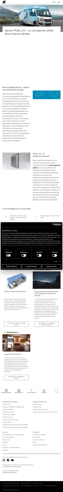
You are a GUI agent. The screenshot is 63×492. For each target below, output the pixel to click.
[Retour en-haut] (59, 477)
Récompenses (36, 437)
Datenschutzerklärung (21, 247)
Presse (34, 442)
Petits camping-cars (7, 417)
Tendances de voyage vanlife (40, 409)
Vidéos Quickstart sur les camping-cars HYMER (14, 424)
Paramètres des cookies (50, 485)
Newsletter (5, 450)
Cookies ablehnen (11, 266)
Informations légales (26, 485)
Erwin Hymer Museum (38, 439)
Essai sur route (6, 439)
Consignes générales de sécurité (10, 485)
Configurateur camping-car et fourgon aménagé (15, 427)
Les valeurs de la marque (39, 434)
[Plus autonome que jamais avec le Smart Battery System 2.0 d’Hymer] (47, 280)
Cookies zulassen (51, 266)
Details (56, 261)
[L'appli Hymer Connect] (16, 343)
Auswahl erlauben (31, 266)
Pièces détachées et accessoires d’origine (13, 434)
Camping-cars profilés (8, 412)
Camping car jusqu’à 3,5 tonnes (10, 419)
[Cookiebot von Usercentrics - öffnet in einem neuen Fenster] (54, 224)
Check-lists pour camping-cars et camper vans (45, 412)
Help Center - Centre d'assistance (11, 447)
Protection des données (37, 483)
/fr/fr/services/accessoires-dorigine (11, 466)
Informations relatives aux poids (10, 483)
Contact (4, 445)
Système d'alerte (37, 485)
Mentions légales (25, 483)
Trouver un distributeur (8, 437)
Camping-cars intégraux (8, 414)
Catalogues (5, 442)
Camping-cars (6, 404)
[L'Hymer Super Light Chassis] (16, 280)
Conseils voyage (37, 407)
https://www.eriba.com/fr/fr (9, 472)
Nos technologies (7, 422)
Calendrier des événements (40, 445)
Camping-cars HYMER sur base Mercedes (13, 407)
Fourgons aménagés (7, 409)
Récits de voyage (37, 404)
